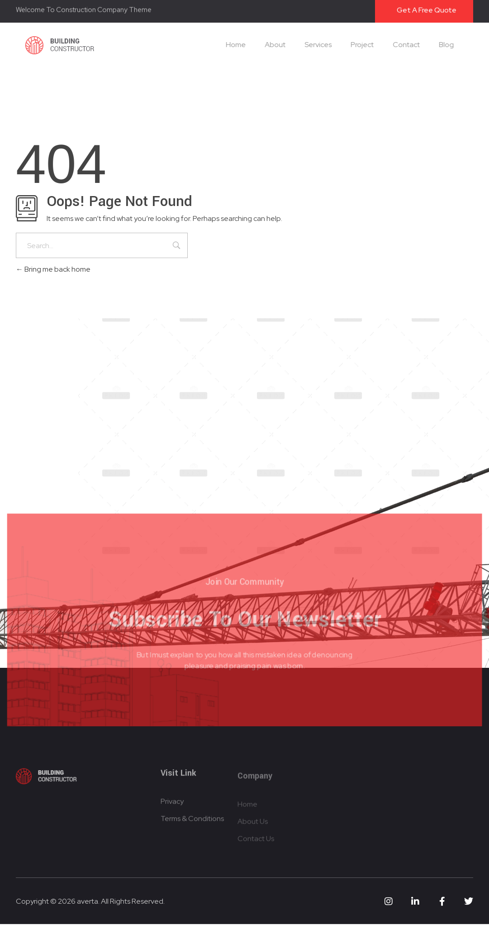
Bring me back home (53, 269)
